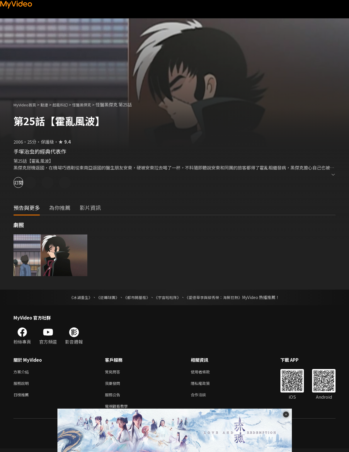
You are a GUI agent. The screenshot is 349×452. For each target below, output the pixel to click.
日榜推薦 (22, 397)
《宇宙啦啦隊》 (168, 297)
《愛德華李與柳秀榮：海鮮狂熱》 (217, 297)
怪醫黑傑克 (91, 104)
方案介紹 (22, 372)
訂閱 (25, 182)
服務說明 (22, 384)
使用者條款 (205, 372)
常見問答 (113, 372)
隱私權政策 (205, 384)
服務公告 (113, 397)
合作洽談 (203, 397)
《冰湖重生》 (76, 297)
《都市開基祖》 (135, 297)
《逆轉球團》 (104, 297)
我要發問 (113, 384)
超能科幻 (66, 104)
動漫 (49, 104)
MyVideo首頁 (26, 104)
